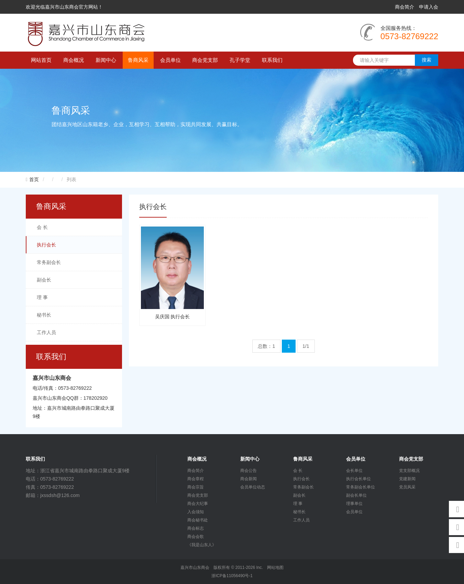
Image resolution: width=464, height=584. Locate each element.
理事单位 (354, 503)
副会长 (44, 280)
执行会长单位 (358, 478)
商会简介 (404, 7)
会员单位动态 (252, 487)
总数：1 (266, 346)
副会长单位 (356, 495)
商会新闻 (248, 478)
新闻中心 (106, 60)
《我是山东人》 (201, 544)
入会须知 (195, 511)
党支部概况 (409, 470)
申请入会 (428, 7)
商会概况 (73, 60)
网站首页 (41, 60)
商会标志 (195, 528)
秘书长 (44, 315)
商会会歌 (195, 536)
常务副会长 (49, 262)
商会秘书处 (197, 520)
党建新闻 (407, 478)
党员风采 (407, 487)
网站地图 (275, 567)
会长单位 (354, 470)
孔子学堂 (240, 60)
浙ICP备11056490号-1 (232, 575)
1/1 (305, 346)
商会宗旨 (195, 487)
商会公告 (248, 470)
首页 (34, 179)
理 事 (42, 297)
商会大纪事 (197, 503)
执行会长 (46, 244)
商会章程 (195, 478)
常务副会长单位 (360, 487)
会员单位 (170, 60)
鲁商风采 (138, 60)
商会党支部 (205, 60)
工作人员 (46, 332)
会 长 (42, 227)
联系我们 (272, 60)
